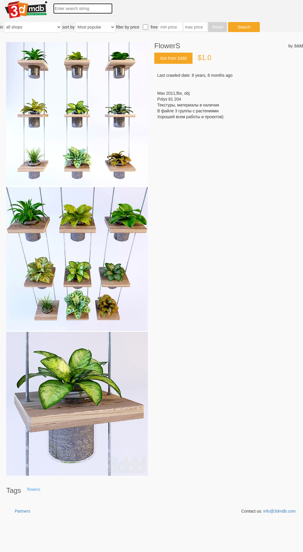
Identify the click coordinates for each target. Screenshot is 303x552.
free (154, 27)
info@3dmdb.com (279, 511)
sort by (68, 27)
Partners (22, 511)
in (1, 27)
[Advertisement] (229, 164)
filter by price (127, 27)
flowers (33, 489)
